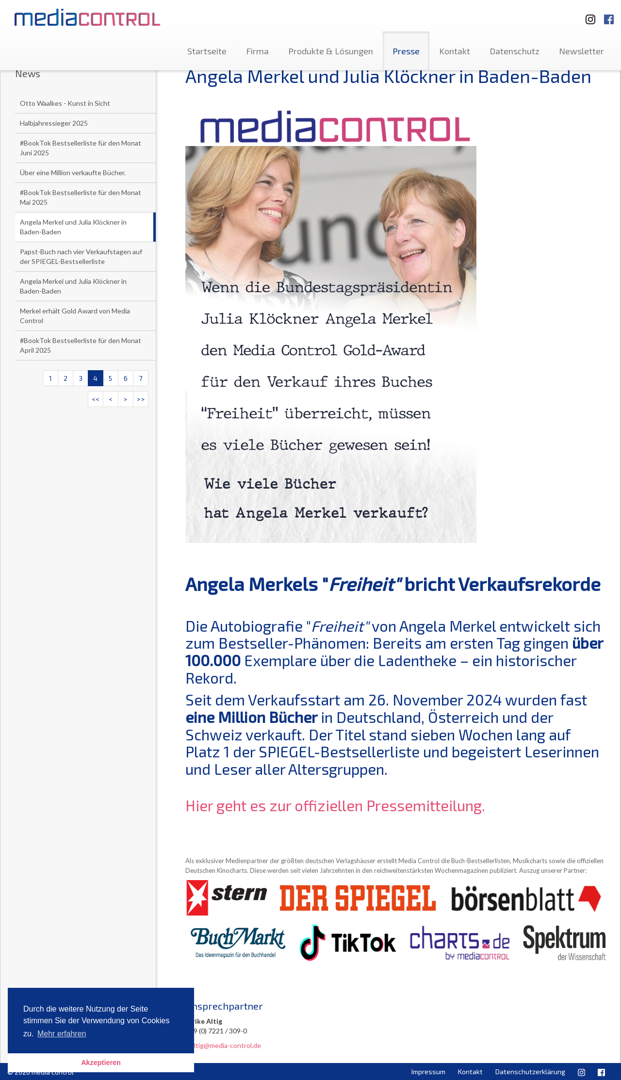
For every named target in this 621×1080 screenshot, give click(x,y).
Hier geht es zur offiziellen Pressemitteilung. (335, 805)
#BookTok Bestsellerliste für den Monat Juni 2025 (80, 148)
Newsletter (581, 51)
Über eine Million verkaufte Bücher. (73, 172)
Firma (257, 51)
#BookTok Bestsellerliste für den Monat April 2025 (80, 345)
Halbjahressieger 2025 (54, 123)
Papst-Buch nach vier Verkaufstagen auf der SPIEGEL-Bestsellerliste (81, 256)
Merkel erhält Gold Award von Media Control (75, 316)
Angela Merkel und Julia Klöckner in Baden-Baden (73, 227)
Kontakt (454, 51)
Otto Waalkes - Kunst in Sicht (65, 103)
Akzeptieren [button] (101, 1062)
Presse (406, 51)
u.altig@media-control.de (223, 1045)
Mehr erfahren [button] (61, 1034)
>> (140, 399)
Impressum (428, 1071)
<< (95, 399)
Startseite (207, 51)
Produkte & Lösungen (330, 51)
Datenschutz (514, 51)
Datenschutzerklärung (530, 1071)
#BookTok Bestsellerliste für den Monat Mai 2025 (80, 197)
